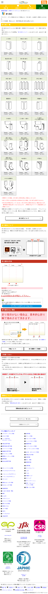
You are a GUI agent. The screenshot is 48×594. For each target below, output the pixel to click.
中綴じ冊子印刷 (6, 443)
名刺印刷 (28, 433)
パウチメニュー (6, 498)
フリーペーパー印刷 (7, 448)
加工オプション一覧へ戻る (24, 419)
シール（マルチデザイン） (8, 476)
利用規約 (44, 587)
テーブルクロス (6, 513)
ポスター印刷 (5, 436)
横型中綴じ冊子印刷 (7, 446)
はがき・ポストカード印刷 (32, 452)
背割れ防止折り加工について (24, 408)
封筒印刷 (28, 457)
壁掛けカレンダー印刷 (7, 482)
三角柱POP (5, 516)
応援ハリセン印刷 (30, 487)
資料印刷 (4, 458)
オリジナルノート (30, 468)
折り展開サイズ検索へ (35, 349)
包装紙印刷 (5, 488)
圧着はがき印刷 (29, 454)
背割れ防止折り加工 (15, 403)
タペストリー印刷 (6, 501)
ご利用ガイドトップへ (24, 424)
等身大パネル (5, 506)
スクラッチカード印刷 (31, 446)
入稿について (20, 587)
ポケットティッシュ (31, 480)
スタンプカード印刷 (31, 438)
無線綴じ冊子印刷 (6, 451)
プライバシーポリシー (7, 590)
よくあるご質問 (29, 587)
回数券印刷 (28, 443)
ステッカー (5, 479)
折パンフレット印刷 (7, 453)
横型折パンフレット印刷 (8, 456)
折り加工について (23, 32)
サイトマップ (30, 590)
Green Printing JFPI (7, 535)
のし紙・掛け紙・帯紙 (7, 491)
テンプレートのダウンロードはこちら (22, 306)
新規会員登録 (44, 2)
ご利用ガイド (11, 10)
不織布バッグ (29, 475)
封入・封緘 (28, 459)
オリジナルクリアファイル (8, 470)
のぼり (3, 511)
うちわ (27, 473)
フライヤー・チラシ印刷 (8, 433)
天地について (12, 349)
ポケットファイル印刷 (7, 468)
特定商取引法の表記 (20, 590)
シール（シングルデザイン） (9, 474)
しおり (27, 470)
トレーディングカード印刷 (32, 448)
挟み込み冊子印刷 (6, 461)
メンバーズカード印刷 (31, 441)
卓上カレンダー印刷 (7, 485)
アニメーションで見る (8, 46)
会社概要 (38, 587)
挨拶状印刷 (28, 462)
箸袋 (3, 493)
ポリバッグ (28, 478)
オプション (17, 10)
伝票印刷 (28, 465)
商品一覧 (4, 587)
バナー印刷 (5, 508)
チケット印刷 (29, 436)
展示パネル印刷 (6, 503)
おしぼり (4, 496)
